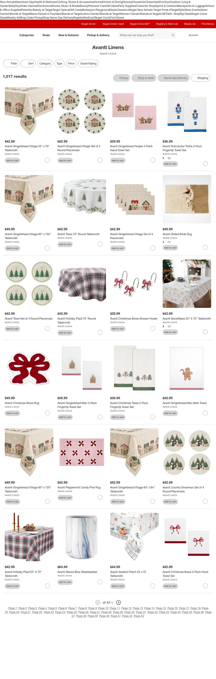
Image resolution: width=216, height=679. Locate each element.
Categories (28, 35)
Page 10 (103, 608)
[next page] (118, 602)
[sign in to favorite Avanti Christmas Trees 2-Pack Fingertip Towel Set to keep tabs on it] (152, 416)
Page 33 (164, 612)
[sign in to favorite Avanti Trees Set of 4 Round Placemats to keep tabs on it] (47, 328)
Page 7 (72, 608)
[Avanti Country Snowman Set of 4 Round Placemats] (187, 489)
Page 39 (93, 616)
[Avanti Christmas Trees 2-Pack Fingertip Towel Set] (134, 405)
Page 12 (126, 608)
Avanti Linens (12, 153)
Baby (12, 6)
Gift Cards (76, 10)
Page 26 (83, 612)
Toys (17, 6)
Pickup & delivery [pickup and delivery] (99, 35)
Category (45, 63)
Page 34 (176, 612)
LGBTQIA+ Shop (170, 13)
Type (59, 63)
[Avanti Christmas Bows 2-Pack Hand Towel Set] (187, 574)
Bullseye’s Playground (95, 10)
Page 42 (127, 616)
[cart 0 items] (209, 35)
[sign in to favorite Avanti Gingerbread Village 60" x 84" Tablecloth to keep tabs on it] (152, 501)
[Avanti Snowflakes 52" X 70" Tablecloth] (187, 319)
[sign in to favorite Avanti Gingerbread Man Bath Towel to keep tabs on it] (205, 413)
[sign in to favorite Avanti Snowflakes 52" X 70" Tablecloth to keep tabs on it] (205, 331)
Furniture (164, 2)
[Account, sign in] (191, 35)
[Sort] (28, 63)
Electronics (44, 6)
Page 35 (187, 612)
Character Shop (145, 6)
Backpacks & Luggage (192, 6)
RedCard (88, 17)
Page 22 (37, 612)
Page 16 (172, 608)
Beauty (84, 6)
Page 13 (138, 608)
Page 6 (62, 608)
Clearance (123, 10)
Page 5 (52, 608)
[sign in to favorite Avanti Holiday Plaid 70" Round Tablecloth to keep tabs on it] (100, 332)
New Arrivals (7, 2)
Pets (24, 10)
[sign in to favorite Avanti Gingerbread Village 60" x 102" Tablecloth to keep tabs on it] (47, 248)
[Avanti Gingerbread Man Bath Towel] (187, 403)
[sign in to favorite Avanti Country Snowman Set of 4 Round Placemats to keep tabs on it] (205, 501)
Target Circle (102, 17)
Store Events (192, 10)
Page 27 (95, 612)
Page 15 (161, 608)
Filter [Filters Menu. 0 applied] (11, 63)
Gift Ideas (112, 6)
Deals (113, 10)
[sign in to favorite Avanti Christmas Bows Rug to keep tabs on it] (47, 413)
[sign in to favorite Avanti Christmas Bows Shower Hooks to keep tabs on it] (152, 328)
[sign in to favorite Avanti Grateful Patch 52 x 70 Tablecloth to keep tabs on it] (152, 585)
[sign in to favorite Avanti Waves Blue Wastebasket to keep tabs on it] (100, 581)
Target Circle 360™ (140, 23)
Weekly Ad (13, 17)
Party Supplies (127, 6)
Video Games (28, 6)
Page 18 (196, 608)
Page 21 (26, 612)
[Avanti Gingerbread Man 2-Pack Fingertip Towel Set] (81, 405)
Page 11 (115, 608)
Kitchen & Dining (112, 2)
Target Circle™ (88, 23)
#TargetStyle (177, 10)
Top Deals (185, 13)
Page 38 (81, 616)
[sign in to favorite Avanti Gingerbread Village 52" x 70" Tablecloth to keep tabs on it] (47, 160)
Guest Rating (88, 63)
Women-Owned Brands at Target (140, 13)
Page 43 (139, 616)
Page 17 (184, 608)
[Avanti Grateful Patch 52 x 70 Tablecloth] (134, 574)
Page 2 (22, 608)
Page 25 (72, 612)
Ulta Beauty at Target (40, 10)
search (173, 35)
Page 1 (12, 608)
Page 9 (92, 608)
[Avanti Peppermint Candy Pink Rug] (81, 487)
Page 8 (82, 608)
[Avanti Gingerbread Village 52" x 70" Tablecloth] (29, 148)
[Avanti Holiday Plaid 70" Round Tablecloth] (81, 321)
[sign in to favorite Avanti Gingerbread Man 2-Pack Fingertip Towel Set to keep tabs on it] (100, 416)
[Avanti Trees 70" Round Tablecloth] (81, 234)
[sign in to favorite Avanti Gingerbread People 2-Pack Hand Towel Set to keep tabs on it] (152, 160)
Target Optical (61, 10)
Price (71, 63)
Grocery (127, 2)
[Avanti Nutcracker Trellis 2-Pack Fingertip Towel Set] (187, 148)
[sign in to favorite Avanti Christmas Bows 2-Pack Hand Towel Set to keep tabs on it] (205, 585)
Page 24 (60, 612)
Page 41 (116, 616)
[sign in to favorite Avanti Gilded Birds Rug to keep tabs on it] (205, 247)
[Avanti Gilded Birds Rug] (187, 234)
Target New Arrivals (141, 10)
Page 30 (129, 612)
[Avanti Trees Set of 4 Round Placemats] (29, 319)
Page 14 (149, 608)
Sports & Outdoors (166, 6)
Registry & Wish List (167, 23)
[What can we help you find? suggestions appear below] (147, 35)
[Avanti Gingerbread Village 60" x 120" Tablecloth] (29, 489)
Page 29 (118, 612)
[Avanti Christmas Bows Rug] (29, 403)
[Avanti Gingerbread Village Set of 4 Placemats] (134, 236)
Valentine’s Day (24, 2)
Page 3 (32, 608)
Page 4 (42, 608)
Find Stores (117, 17)
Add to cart (12, 160)
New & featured (70, 35)
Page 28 (106, 612)
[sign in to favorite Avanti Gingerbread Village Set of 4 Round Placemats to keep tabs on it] (100, 160)
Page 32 (152, 612)
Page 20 (14, 612)
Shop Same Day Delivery (58, 17)
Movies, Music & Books (65, 6)
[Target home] (7, 35)
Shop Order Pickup (31, 17)
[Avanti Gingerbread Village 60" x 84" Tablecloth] (134, 489)
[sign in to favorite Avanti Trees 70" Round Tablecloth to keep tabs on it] (100, 244)
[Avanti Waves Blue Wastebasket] (81, 572)
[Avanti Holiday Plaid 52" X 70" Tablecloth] (29, 574)
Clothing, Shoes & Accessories (75, 2)
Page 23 (49, 612)
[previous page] (98, 602)
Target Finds (161, 10)
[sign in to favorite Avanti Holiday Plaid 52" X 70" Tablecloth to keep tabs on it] (47, 585)
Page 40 (104, 616)
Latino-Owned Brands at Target (101, 13)
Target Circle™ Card (113, 23)
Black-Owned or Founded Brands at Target (56, 13)
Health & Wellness (45, 2)
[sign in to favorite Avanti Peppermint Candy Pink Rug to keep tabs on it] (100, 497)
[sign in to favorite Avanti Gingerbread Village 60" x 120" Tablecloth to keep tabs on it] (47, 501)
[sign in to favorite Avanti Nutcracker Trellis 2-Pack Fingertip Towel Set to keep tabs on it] (205, 163)
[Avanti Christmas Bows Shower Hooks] (134, 319)
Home (98, 2)
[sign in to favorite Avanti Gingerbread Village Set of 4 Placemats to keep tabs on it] (152, 248)
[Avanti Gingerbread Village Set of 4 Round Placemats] (81, 148)
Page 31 (141, 612)
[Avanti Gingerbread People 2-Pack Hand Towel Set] (134, 148)
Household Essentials (145, 2)
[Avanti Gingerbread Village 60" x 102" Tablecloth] (29, 236)
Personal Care (97, 6)
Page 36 (199, 612)
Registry (78, 17)
